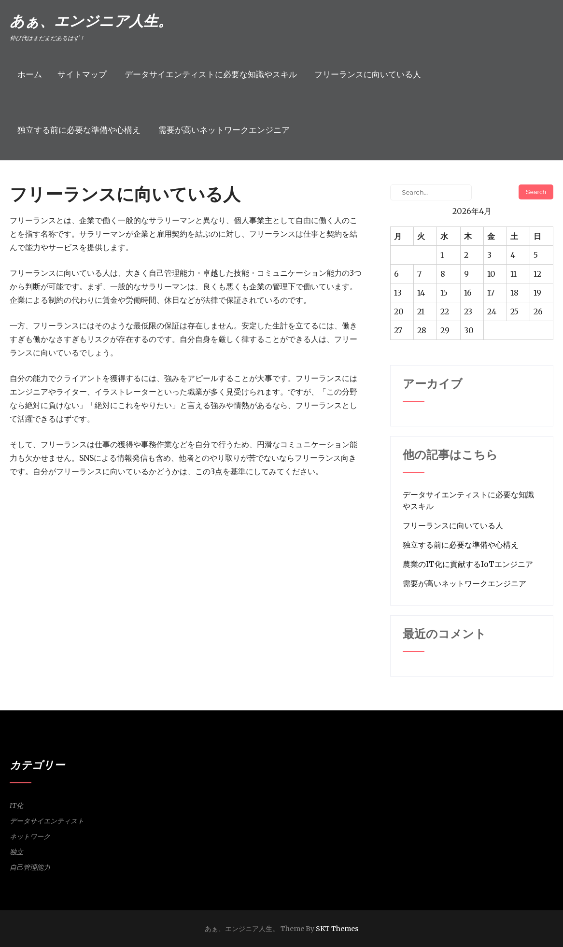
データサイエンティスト (47, 821)
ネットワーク (30, 836)
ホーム (29, 74)
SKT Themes (337, 928)
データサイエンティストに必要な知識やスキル (211, 74)
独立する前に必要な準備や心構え (79, 130)
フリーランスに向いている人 (367, 74)
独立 (16, 852)
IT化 (16, 805)
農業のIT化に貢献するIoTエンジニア (468, 564)
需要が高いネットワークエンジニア (224, 130)
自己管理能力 (30, 867)
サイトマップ (82, 74)
